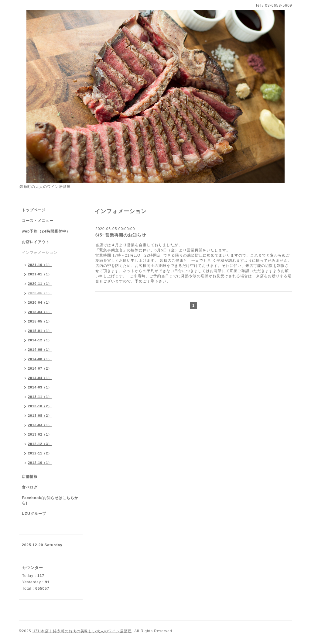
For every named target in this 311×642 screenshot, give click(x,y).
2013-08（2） (40, 415)
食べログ (30, 487)
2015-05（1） (40, 321)
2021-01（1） (40, 274)
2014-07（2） (40, 368)
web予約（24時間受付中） (46, 231)
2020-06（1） (40, 293)
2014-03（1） (40, 387)
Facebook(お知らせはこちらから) (50, 500)
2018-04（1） (40, 312)
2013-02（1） (40, 434)
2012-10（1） (40, 462)
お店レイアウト (36, 242)
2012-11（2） (40, 453)
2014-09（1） (40, 349)
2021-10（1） (40, 265)
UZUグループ (34, 514)
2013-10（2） (40, 406)
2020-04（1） (40, 302)
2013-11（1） (40, 397)
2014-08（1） (40, 359)
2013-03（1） (40, 425)
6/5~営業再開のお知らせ (120, 235)
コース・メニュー (37, 221)
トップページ (34, 210)
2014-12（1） (40, 340)
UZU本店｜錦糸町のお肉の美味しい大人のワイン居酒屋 (82, 631)
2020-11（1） (40, 283)
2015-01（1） (40, 331)
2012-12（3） (40, 444)
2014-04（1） (40, 378)
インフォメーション (39, 252)
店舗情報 (30, 477)
